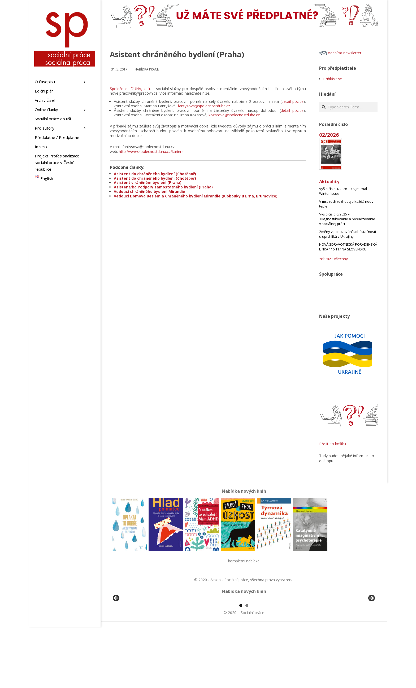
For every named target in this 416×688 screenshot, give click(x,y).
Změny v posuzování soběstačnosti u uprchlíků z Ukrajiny (347, 234)
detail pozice (292, 101)
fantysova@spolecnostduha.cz (204, 105)
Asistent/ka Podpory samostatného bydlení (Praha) (163, 186)
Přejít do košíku (332, 443)
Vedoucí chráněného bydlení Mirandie (149, 191)
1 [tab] (240, 666)
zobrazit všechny (333, 258)
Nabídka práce (147, 69)
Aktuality (329, 181)
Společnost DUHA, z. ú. (130, 88)
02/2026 (329, 134)
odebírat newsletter (340, 52)
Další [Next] (371, 629)
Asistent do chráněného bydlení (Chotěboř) (155, 173)
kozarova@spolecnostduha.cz (234, 114)
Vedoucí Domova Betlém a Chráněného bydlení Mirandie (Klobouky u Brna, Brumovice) (196, 196)
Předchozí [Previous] (116, 629)
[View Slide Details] (131, 630)
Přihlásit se (332, 78)
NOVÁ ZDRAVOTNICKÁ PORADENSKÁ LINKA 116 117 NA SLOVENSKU (348, 247)
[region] (244, 630)
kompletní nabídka (243, 560)
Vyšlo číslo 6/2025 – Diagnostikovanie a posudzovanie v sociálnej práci (347, 219)
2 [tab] (246, 666)
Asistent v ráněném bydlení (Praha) (147, 182)
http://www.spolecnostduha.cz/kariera (151, 151)
